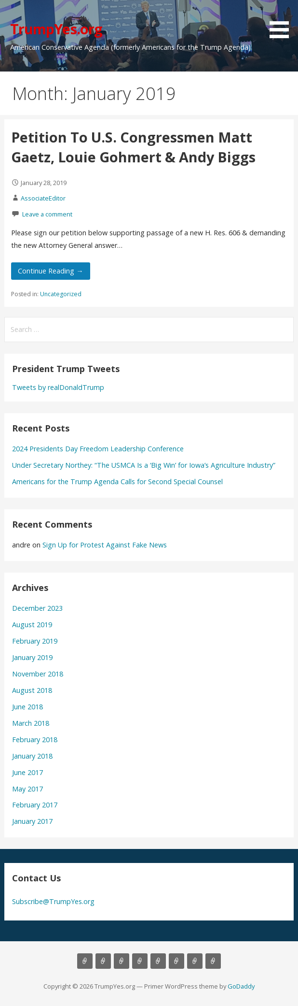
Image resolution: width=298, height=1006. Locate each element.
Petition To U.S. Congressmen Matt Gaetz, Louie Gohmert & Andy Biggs (133, 147)
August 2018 (32, 690)
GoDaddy (241, 986)
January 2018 (32, 756)
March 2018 (30, 723)
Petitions (195, 961)
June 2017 (27, 772)
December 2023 (37, 608)
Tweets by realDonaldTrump (58, 387)
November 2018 (37, 673)
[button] (282, 21)
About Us (103, 961)
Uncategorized (60, 294)
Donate (176, 961)
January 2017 (32, 821)
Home (85, 961)
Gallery (158, 961)
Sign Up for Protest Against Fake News (104, 544)
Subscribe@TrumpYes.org (53, 901)
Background (121, 961)
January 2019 (32, 657)
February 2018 (34, 739)
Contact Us (140, 961)
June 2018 (27, 706)
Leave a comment (47, 214)
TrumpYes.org (56, 28)
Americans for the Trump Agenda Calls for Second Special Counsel (117, 481)
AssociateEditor (43, 198)
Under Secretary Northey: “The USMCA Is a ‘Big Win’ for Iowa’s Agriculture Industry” (143, 465)
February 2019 (34, 641)
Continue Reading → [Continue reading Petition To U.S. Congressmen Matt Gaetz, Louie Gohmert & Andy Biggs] (50, 270)
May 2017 (27, 788)
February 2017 (34, 804)
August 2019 (32, 624)
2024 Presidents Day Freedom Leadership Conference (98, 448)
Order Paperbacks (213, 961)
